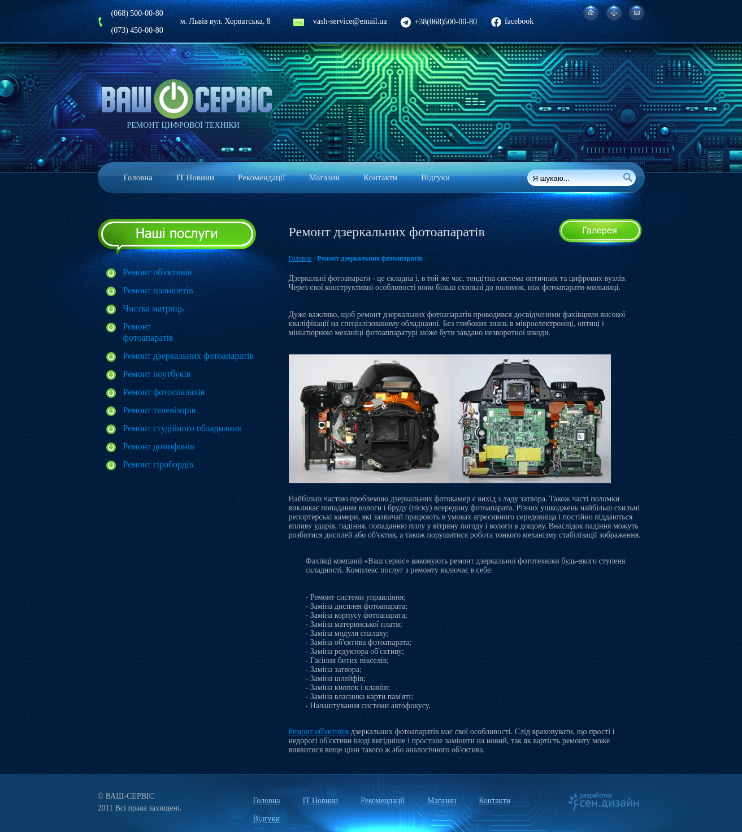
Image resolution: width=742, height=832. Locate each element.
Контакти (380, 177)
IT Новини (195, 177)
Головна (138, 177)
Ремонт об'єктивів (157, 272)
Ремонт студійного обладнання (182, 428)
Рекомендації (261, 177)
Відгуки (435, 177)
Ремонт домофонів (158, 446)
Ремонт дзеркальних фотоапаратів (188, 356)
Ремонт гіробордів (158, 464)
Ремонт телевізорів (159, 410)
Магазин (324, 177)
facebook (512, 21)
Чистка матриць (153, 308)
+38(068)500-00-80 (439, 22)
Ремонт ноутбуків (157, 374)
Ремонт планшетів (158, 290)
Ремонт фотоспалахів (164, 392)
